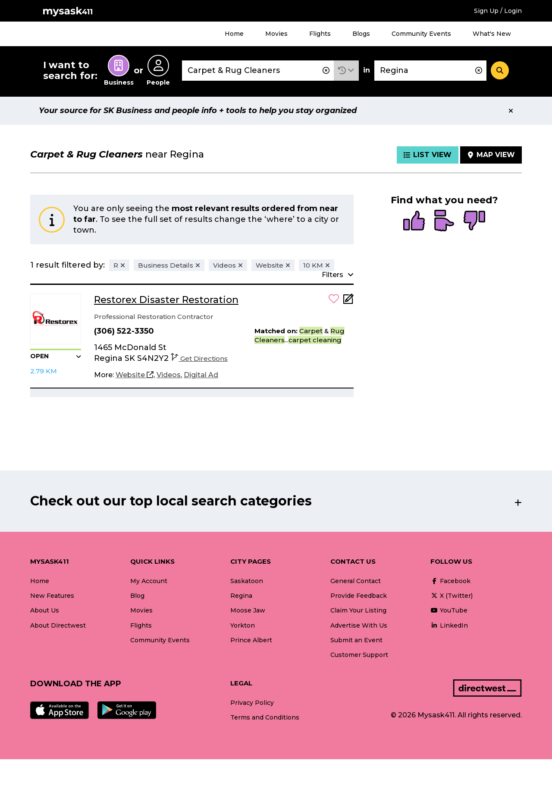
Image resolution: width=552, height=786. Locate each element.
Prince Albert (251, 640)
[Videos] (169, 375)
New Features (52, 596)
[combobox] (258, 70)
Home (234, 34)
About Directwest (58, 625)
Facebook (450, 581)
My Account (148, 581)
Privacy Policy (252, 703)
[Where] (430, 70)
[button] (346, 70)
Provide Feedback (358, 596)
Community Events (421, 34)
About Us (44, 610)
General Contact (355, 581)
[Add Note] (348, 301)
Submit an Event (356, 640)
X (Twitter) (451, 596)
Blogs (361, 34)
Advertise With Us (358, 625)
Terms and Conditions (264, 717)
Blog (137, 596)
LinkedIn (449, 625)
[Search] (500, 70)
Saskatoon (246, 581)
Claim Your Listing (358, 610)
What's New (492, 34)
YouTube (448, 610)
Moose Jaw (247, 610)
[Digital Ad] (201, 375)
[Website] (135, 375)
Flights (320, 34)
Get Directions (199, 358)
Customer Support (359, 655)
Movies (276, 34)
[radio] (414, 221)
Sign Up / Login (498, 11)
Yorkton (242, 625)
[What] (258, 70)
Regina (241, 596)
